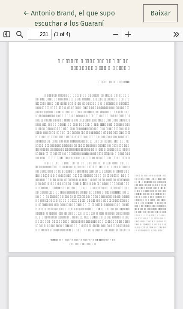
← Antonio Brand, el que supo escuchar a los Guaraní (72, 17)
